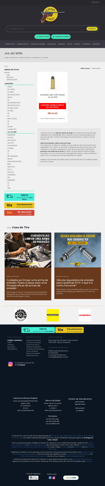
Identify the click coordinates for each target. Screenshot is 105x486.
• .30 (7, 100)
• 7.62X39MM (10, 175)
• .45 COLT (9, 138)
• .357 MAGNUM (12, 156)
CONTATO (10, 344)
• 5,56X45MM (10, 180)
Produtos (13, 57)
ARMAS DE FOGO (10, 44)
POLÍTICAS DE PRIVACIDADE (35, 349)
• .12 (7, 153)
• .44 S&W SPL (11, 129)
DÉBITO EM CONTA (32, 355)
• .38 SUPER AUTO (13, 105)
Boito (67, 456)
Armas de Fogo (57, 436)
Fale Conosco (95, 2)
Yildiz (27, 456)
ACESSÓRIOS (96, 44)
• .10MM (9, 87)
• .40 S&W (9, 111)
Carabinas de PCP (69, 436)
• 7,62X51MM (10, 135)
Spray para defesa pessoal (82, 459)
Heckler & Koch (16, 447)
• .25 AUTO (10, 172)
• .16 (7, 124)
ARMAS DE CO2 (51, 44)
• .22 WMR (10, 92)
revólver (91, 452)
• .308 (8, 188)
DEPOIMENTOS (12, 349)
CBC (73, 454)
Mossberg (80, 456)
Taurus (69, 454)
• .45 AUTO (10, 143)
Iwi (46, 456)
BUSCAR (92, 29)
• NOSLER (9, 77)
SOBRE (9, 342)
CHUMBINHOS (86, 44)
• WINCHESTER (11, 80)
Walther (90, 445)
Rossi (85, 445)
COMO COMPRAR (32, 351)
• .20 (7, 121)
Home (6, 57)
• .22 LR (9, 169)
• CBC (8, 75)
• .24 (7, 116)
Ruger (41, 456)
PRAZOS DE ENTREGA (33, 353)
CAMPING (77, 44)
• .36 (7, 113)
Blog (9, 228)
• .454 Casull (11, 140)
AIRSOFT (69, 44)
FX (46, 447)
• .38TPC (9, 97)
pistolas (84, 452)
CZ (77, 454)
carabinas (19, 454)
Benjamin (77, 447)
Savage (72, 456)
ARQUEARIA (61, 44)
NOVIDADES (11, 347)
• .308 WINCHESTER (13, 161)
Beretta (86, 454)
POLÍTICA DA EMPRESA (33, 342)
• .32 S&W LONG (12, 108)
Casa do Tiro (20, 227)
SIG (42, 447)
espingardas (28, 454)
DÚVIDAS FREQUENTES (33, 340)
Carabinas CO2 (20, 445)
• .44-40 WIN (11, 132)
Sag (81, 445)
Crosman (26, 447)
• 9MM (8, 164)
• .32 (7, 185)
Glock (23, 456)
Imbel (36, 456)
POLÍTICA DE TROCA (32, 345)
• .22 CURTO (10, 89)
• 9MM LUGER (11, 119)
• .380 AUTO (10, 167)
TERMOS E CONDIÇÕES (33, 347)
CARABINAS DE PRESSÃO (38, 44)
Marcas (6, 73)
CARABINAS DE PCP (22, 44)
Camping (89, 461)
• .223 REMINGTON (13, 103)
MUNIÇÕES (35, 57)
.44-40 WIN (43, 57)
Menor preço (96, 68)
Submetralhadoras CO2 (37, 445)
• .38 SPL (9, 159)
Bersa (32, 456)
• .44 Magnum (11, 145)
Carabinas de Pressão (84, 436)
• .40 (7, 151)
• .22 (7, 183)
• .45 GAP (9, 127)
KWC (32, 447)
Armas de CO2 (17, 438)
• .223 (8, 177)
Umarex (64, 447)
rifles (14, 454)
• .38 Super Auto (13, 95)
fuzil (35, 454)
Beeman (37, 447)
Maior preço (85, 68)
